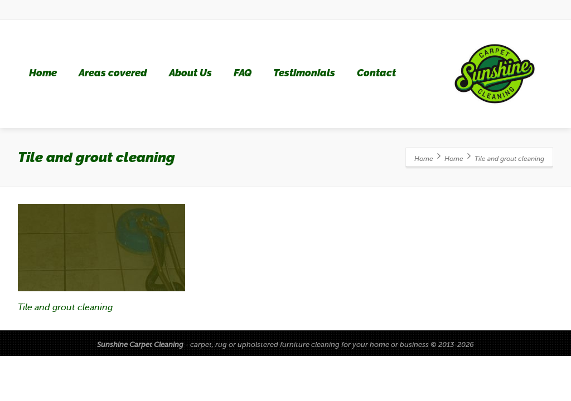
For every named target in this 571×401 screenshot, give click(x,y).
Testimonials (304, 73)
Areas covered (113, 73)
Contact (376, 73)
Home (43, 73)
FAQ (242, 73)
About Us (190, 73)
